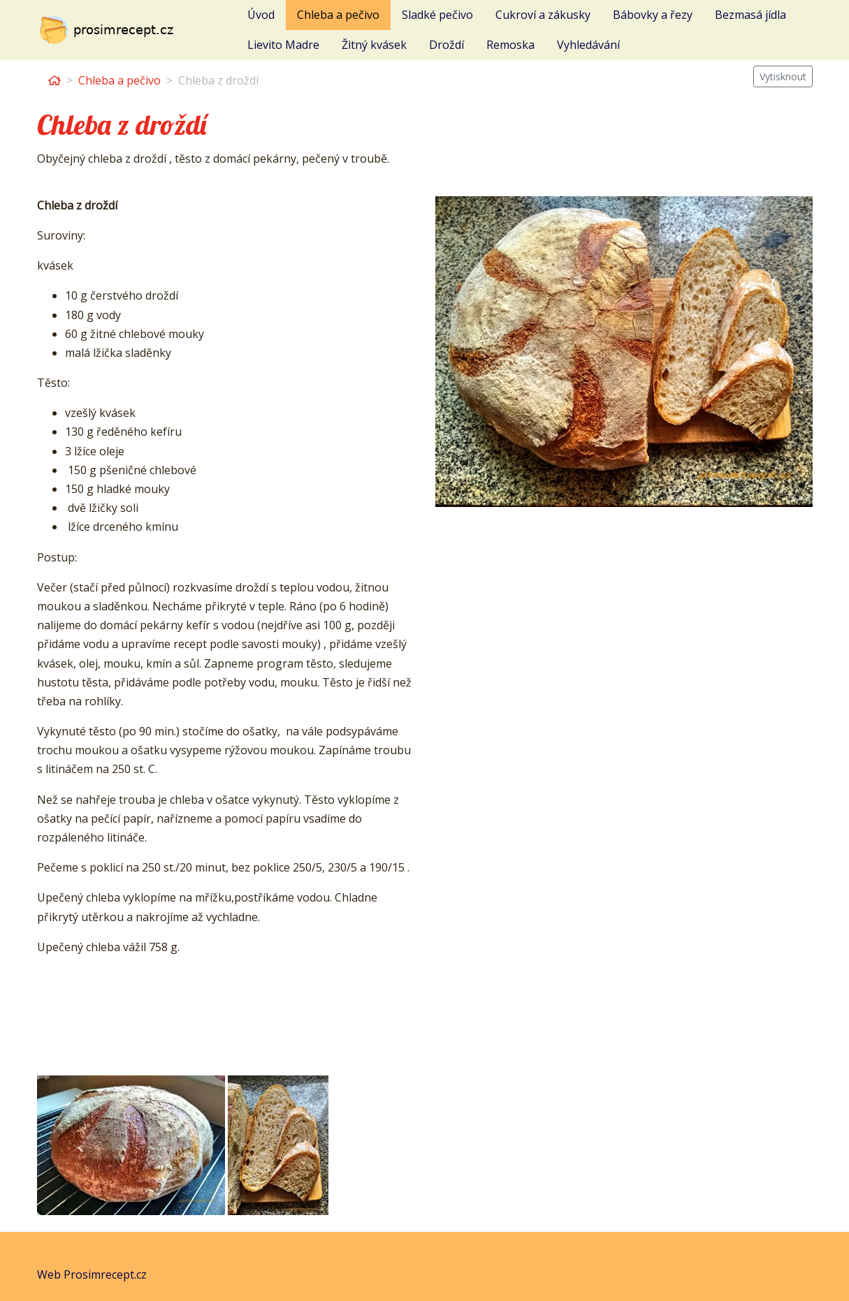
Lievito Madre (283, 44)
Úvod (261, 14)
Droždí (446, 44)
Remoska (510, 44)
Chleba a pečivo (338, 14)
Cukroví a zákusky (542, 14)
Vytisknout (783, 76)
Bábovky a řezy (652, 14)
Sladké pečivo (437, 14)
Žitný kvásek (374, 44)
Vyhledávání (588, 44)
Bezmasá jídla (750, 14)
